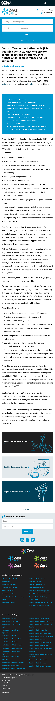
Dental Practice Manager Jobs (39, 591)
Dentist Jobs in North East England (11, 652)
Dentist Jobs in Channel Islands (40, 642)
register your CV (8, 84)
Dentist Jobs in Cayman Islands (40, 666)
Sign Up (27, 531)
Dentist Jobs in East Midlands (12, 648)
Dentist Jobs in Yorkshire (10, 642)
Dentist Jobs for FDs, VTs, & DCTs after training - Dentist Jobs (40, 604)
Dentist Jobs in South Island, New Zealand (40, 649)
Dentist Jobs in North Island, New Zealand (40, 655)
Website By (7, 692)
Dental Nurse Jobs (35, 582)
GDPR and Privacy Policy (9, 678)
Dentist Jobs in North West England (11, 631)
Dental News (6, 688)
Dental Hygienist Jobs (36, 585)
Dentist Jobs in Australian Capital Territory (40, 625)
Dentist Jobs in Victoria (37, 639)
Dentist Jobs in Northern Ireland (13, 662)
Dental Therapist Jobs (36, 588)
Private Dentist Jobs (9, 585)
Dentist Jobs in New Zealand (39, 645)
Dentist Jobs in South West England (11, 658)
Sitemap (4, 686)
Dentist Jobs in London (9, 636)
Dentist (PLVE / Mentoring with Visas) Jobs (39, 598)
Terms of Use (6, 680)
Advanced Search (27, 40)
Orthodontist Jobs (8, 591)
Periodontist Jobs (8, 594)
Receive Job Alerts (45, 10)
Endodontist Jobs (8, 603)
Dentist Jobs (6, 582)
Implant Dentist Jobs (36, 578)
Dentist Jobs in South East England (11, 625)
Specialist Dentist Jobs (10, 588)
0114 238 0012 (47, 12)
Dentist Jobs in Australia (10, 666)
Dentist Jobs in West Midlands (12, 645)
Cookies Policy (6, 683)
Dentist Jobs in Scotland (10, 621)
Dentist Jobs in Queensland (38, 618)
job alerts (31, 84)
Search (27, 34)
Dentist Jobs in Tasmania (38, 630)
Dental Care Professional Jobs (39, 594)
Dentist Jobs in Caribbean (38, 660)
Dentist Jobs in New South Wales (13, 669)
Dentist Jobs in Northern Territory (40, 621)
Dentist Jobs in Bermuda (37, 663)
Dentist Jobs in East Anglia (11, 639)
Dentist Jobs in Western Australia (40, 636)
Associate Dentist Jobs (9, 578)
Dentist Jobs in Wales (9, 618)
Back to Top (27, 509)
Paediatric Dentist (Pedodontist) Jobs (13, 598)
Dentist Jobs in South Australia (40, 633)
